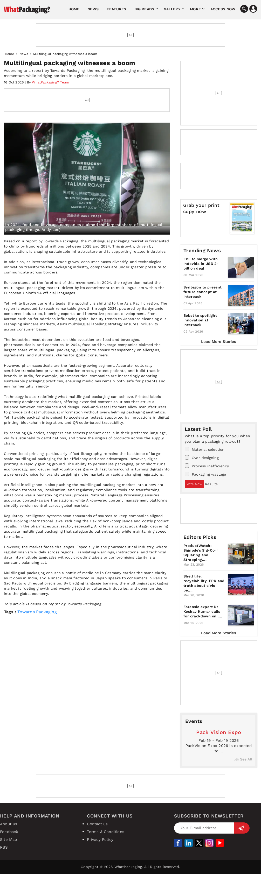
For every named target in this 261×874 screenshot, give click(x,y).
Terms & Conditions (105, 831)
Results (211, 484)
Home (73, 9)
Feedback (9, 831)
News (93, 9)
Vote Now (194, 484)
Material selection (205, 449)
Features (116, 9)
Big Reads (144, 9)
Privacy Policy (100, 839)
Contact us (97, 824)
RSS (4, 847)
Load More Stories (218, 341)
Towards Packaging (37, 611)
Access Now (223, 9)
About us (8, 824)
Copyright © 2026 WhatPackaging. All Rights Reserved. (130, 867)
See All (243, 759)
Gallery (172, 9)
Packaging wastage (205, 474)
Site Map (8, 839)
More (195, 9)
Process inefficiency (207, 465)
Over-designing (202, 457)
